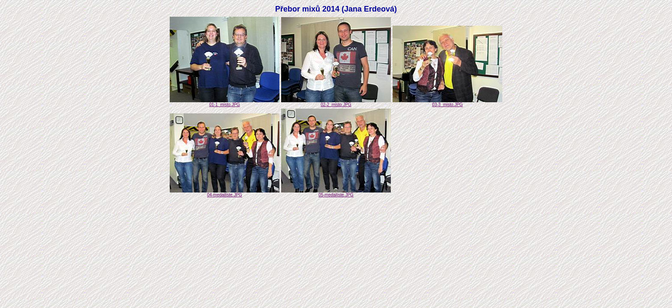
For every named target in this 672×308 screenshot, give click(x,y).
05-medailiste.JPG (336, 193)
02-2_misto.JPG (336, 102)
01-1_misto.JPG (224, 102)
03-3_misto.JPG (447, 102)
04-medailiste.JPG (224, 193)
